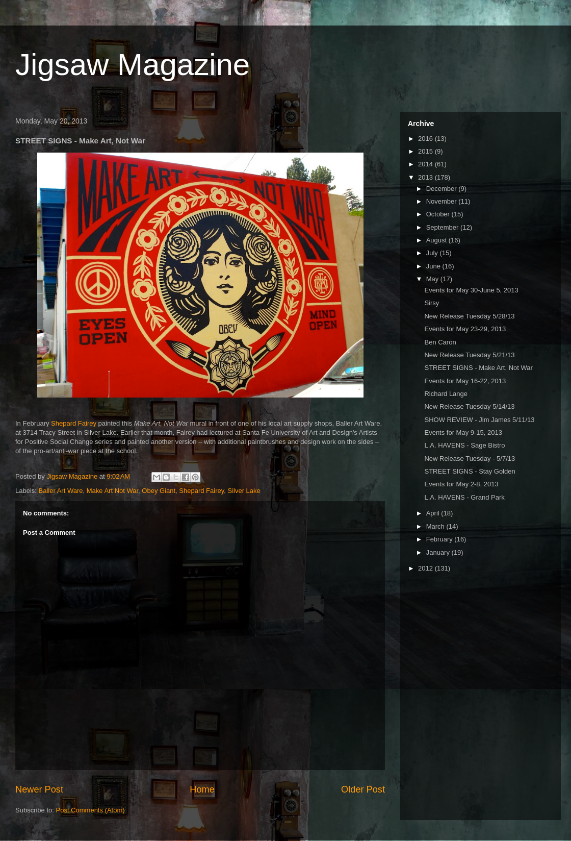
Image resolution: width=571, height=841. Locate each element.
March (436, 526)
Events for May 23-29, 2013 (465, 329)
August (437, 240)
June (434, 266)
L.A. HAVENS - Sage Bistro (464, 445)
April (434, 513)
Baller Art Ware (61, 490)
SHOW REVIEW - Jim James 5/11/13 (479, 420)
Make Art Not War (112, 490)
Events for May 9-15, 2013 (463, 432)
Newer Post (39, 789)
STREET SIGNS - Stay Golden (469, 471)
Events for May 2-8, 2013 (461, 484)
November (442, 201)
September (443, 227)
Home (202, 789)
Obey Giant (158, 490)
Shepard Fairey (73, 423)
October (439, 214)
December (442, 188)
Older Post (363, 789)
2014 (426, 164)
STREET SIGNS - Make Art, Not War (478, 368)
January (439, 552)
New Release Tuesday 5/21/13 (469, 355)
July (433, 253)
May (433, 279)
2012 (426, 568)
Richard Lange (446, 394)
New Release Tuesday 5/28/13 (469, 316)
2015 (426, 151)
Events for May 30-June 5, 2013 (471, 290)
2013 (426, 177)
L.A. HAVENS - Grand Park (464, 497)
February (440, 539)
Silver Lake (244, 490)
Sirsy (431, 303)
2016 (426, 138)
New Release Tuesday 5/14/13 (469, 406)
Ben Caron (440, 342)
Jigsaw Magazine (132, 64)
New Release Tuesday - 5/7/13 (469, 458)
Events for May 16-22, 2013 (465, 381)
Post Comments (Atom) (90, 810)
